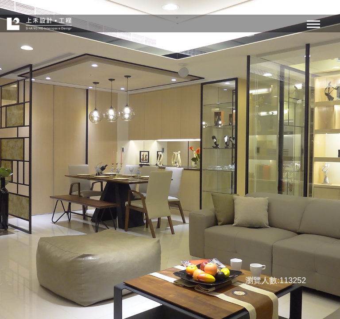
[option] (170, 159)
